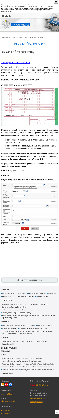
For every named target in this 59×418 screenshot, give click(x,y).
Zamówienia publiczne (9, 348)
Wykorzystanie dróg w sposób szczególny (16, 313)
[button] (55, 16)
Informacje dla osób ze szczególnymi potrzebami (37, 370)
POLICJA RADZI (41, 341)
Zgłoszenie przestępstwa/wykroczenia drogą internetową (21, 361)
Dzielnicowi (52, 293)
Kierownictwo (33, 293)
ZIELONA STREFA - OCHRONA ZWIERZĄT (17, 341)
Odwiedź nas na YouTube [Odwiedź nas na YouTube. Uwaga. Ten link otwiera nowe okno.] (6, 384)
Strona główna (6, 37)
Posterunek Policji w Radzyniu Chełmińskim (39, 364)
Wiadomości (22, 293)
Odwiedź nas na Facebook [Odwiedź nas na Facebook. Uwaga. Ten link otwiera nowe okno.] (10, 384)
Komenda (4, 337)
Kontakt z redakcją (6, 394)
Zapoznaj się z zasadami (37, 398)
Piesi (25, 304)
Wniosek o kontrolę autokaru (12, 304)
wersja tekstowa (5, 413)
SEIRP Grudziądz (42, 296)
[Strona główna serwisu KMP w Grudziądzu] (3, 16)
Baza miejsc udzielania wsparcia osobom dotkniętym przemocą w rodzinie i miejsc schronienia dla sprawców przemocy (28, 332)
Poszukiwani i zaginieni (26, 296)
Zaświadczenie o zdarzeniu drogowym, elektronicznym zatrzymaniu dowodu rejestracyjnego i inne (28, 317)
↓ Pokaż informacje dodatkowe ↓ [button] (29, 280)
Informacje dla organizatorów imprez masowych (18, 325)
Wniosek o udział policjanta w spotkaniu (33, 328)
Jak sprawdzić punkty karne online (14, 307)
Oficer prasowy (36, 358)
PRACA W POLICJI (9, 296)
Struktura (43, 293)
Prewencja (5, 321)
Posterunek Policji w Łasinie (11, 364)
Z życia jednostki (8, 344)
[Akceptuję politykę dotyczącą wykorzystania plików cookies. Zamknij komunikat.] (56, 2)
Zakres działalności (8, 293)
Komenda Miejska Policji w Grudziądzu (15, 358)
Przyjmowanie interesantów (42, 367)
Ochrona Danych (7, 373)
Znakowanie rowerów (9, 328)
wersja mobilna (5, 410)
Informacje (5, 289)
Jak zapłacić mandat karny (34, 37)
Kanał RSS (2, 384)
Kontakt (4, 354)
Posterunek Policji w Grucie (11, 367)
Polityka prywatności (36, 401)
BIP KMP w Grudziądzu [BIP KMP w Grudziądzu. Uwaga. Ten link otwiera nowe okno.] (43, 385)
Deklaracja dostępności (10, 370)
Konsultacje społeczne (45, 325)
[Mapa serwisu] (6, 16)
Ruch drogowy (18, 37)
